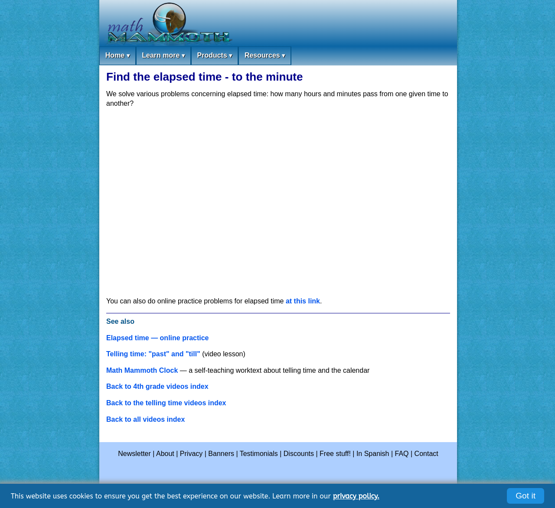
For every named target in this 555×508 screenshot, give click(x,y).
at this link (303, 301)
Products (214, 56)
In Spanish (372, 453)
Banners (221, 453)
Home (117, 56)
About (165, 453)
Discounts (299, 453)
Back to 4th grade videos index (157, 386)
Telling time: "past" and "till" (153, 354)
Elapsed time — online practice (157, 338)
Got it (525, 495)
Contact (426, 453)
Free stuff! (335, 453)
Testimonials (259, 453)
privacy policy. (356, 496)
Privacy (191, 453)
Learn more (163, 56)
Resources (265, 56)
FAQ (402, 453)
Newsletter (134, 453)
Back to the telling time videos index (166, 403)
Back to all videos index (145, 419)
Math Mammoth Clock (142, 370)
